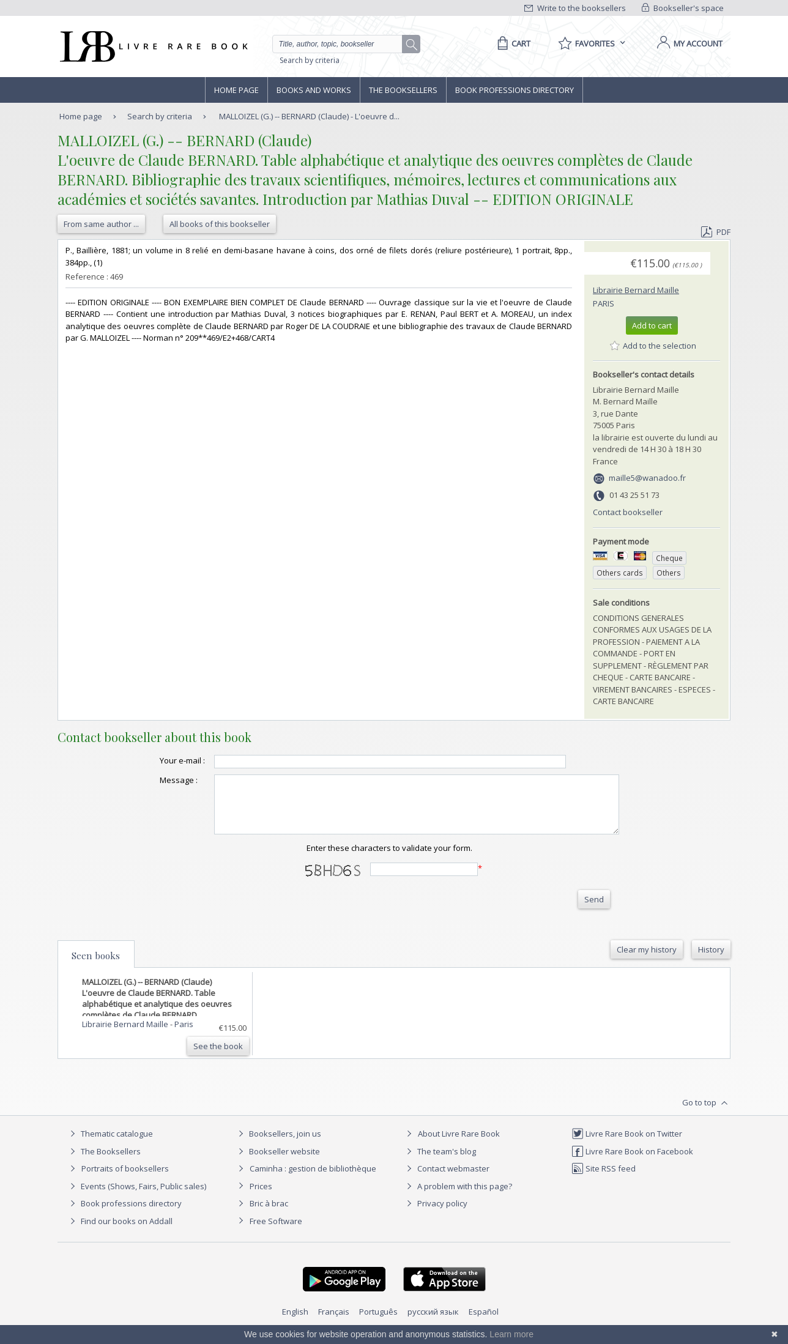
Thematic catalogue (110, 1144)
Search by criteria (310, 60)
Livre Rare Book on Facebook (632, 1162)
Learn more (511, 1334)
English (295, 1322)
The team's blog (439, 1162)
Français (333, 1322)
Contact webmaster (446, 1179)
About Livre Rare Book (459, 1144)
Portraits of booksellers (125, 1179)
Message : (154, 779)
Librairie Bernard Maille (636, 289)
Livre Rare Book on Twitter (626, 1144)
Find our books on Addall (120, 1232)
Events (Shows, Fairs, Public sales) (136, 1197)
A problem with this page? (457, 1197)
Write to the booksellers (575, 7)
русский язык (433, 1322)
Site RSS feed (603, 1179)
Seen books (96, 966)
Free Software (276, 1232)
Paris (603, 303)
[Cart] (511, 43)
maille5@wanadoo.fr (647, 477)
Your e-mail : (157, 760)
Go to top (706, 1114)
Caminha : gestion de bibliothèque (313, 1179)
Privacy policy (435, 1214)
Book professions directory (514, 89)
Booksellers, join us (278, 1144)
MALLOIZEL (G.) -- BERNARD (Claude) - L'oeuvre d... (309, 116)
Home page (236, 89)
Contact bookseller (628, 512)
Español (484, 1322)
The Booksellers (403, 89)
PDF (716, 231)
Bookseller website (277, 1162)
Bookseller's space (683, 7)
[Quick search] (342, 44)
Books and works (314, 89)
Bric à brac (269, 1214)
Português (378, 1322)
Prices (261, 1197)
